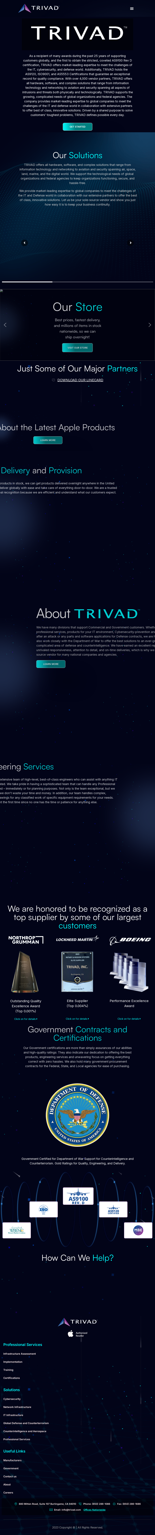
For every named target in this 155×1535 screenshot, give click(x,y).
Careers (8, 1492)
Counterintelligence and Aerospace (24, 1431)
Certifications (11, 1378)
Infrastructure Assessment (19, 1353)
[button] (132, 8)
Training (8, 1369)
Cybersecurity (12, 1399)
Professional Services (16, 1439)
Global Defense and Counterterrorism (26, 1423)
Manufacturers (12, 1460)
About (7, 1484)
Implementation (12, 1361)
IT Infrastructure (13, 1415)
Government (10, 1468)
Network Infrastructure (17, 1407)
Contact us (9, 1476)
